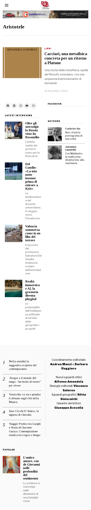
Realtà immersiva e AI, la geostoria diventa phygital (30, 286)
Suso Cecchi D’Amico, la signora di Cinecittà (24, 408)
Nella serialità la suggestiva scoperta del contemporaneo (23, 361)
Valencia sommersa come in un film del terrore (30, 229)
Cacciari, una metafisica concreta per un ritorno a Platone (65, 58)
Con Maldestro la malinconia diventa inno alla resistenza (72, 153)
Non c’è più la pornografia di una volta (71, 130)
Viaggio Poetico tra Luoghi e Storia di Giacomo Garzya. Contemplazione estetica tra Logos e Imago (25, 425)
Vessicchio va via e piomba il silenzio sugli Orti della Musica (25, 394)
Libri (47, 48)
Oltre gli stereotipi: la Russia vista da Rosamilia (30, 126)
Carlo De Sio (70, 123)
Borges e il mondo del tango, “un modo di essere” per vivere (25, 377)
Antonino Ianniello (68, 143)
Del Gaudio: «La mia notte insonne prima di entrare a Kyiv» (29, 172)
